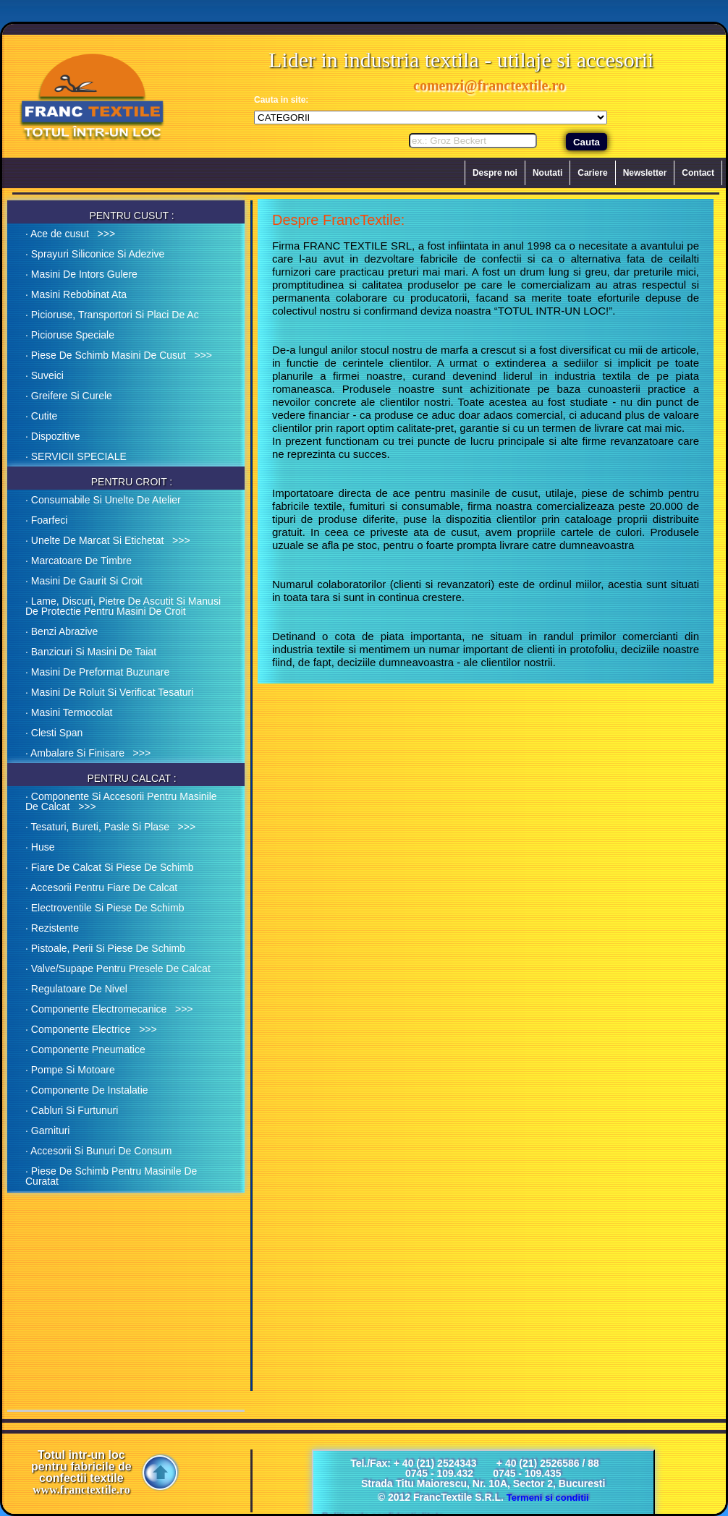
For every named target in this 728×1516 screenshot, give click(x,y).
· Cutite (41, 416)
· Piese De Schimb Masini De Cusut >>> (118, 355)
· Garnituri (47, 1130)
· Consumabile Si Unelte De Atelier (103, 500)
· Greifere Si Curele (68, 396)
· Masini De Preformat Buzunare (97, 672)
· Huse (39, 847)
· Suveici (44, 375)
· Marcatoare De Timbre (78, 560)
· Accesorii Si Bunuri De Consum (98, 1151)
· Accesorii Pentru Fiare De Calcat (101, 887)
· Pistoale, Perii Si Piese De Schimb (105, 948)
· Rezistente (52, 928)
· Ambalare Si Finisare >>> (88, 753)
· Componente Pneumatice (85, 1049)
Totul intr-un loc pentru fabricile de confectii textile (81, 1472)
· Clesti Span (53, 733)
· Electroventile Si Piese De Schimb (104, 908)
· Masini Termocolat (68, 712)
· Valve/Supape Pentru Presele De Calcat (118, 968)
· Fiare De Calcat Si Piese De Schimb (109, 867)
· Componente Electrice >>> (91, 1029)
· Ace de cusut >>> (70, 234)
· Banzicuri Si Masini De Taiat (90, 652)
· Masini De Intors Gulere (81, 274)
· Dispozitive (52, 436)
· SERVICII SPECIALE (76, 456)
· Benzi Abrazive (61, 631)
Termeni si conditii (548, 1497)
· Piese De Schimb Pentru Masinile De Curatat (111, 1176)
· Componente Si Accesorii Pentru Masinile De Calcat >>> (121, 801)
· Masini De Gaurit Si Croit (84, 581)
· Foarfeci (46, 520)
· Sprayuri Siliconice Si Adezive (94, 254)
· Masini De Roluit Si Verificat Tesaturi (109, 692)
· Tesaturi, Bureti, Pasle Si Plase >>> (110, 827)
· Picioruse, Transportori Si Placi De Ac (112, 315)
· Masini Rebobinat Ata (76, 294)
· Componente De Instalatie (86, 1090)
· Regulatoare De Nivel (76, 989)
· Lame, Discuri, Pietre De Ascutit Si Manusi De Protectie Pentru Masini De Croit (123, 606)
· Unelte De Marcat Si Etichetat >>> (107, 540)
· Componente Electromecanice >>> (109, 1009)
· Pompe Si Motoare (70, 1070)
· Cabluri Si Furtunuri (71, 1110)
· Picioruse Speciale (69, 335)
